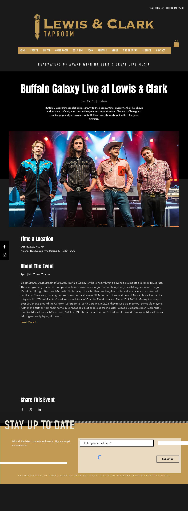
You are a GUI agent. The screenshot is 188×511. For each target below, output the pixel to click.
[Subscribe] (168, 459)
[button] (176, 43)
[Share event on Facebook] (22, 409)
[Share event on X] (31, 409)
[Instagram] (4, 254)
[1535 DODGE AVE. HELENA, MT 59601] (151, 8)
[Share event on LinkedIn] (39, 409)
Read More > (29, 322)
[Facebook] (4, 246)
